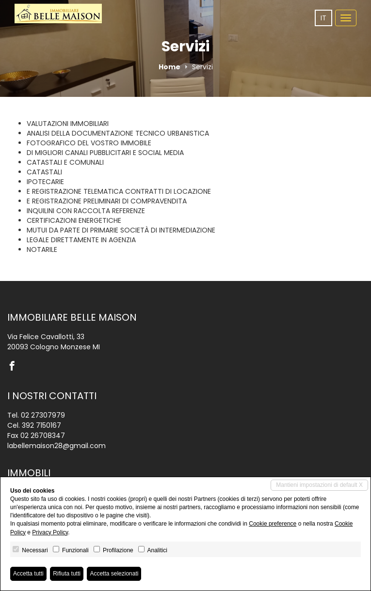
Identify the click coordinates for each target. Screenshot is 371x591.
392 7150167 (41, 425)
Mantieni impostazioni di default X (319, 485)
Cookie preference (272, 523)
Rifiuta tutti (67, 573)
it (323, 18)
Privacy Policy (50, 532)
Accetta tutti (28, 573)
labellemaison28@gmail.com (56, 446)
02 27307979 (43, 415)
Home (169, 67)
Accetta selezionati (114, 573)
